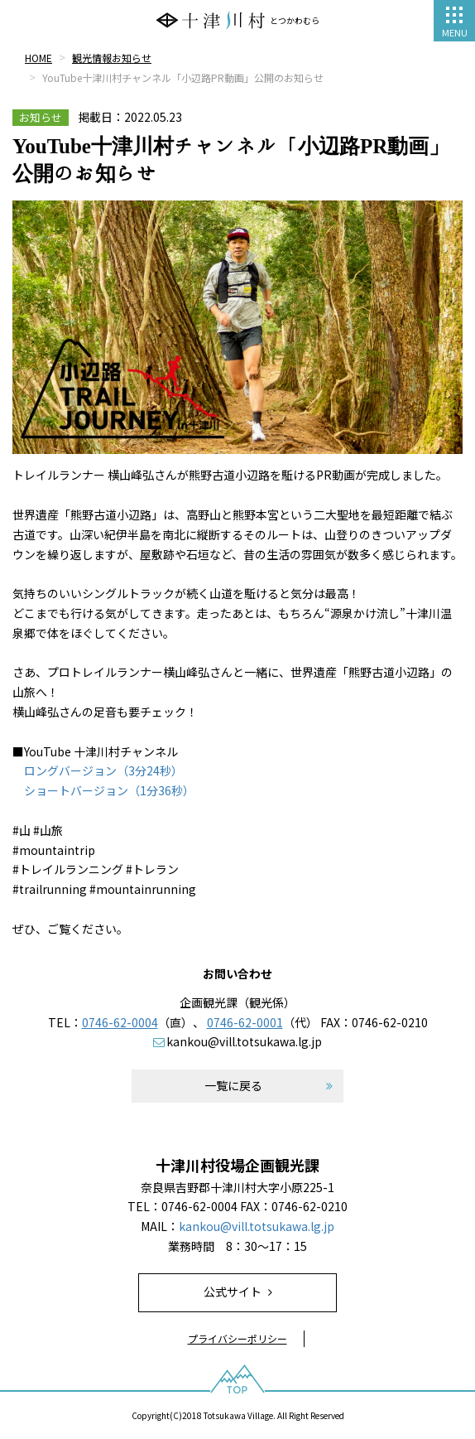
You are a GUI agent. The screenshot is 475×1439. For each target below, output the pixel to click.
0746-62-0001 (245, 1022)
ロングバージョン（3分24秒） (103, 770)
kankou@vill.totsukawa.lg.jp (244, 1041)
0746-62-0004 (120, 1022)
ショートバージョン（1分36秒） (109, 790)
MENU (455, 23)
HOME (38, 58)
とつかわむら (237, 20)
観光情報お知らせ (111, 58)
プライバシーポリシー (237, 1338)
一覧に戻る (233, 1085)
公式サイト (232, 1291)
